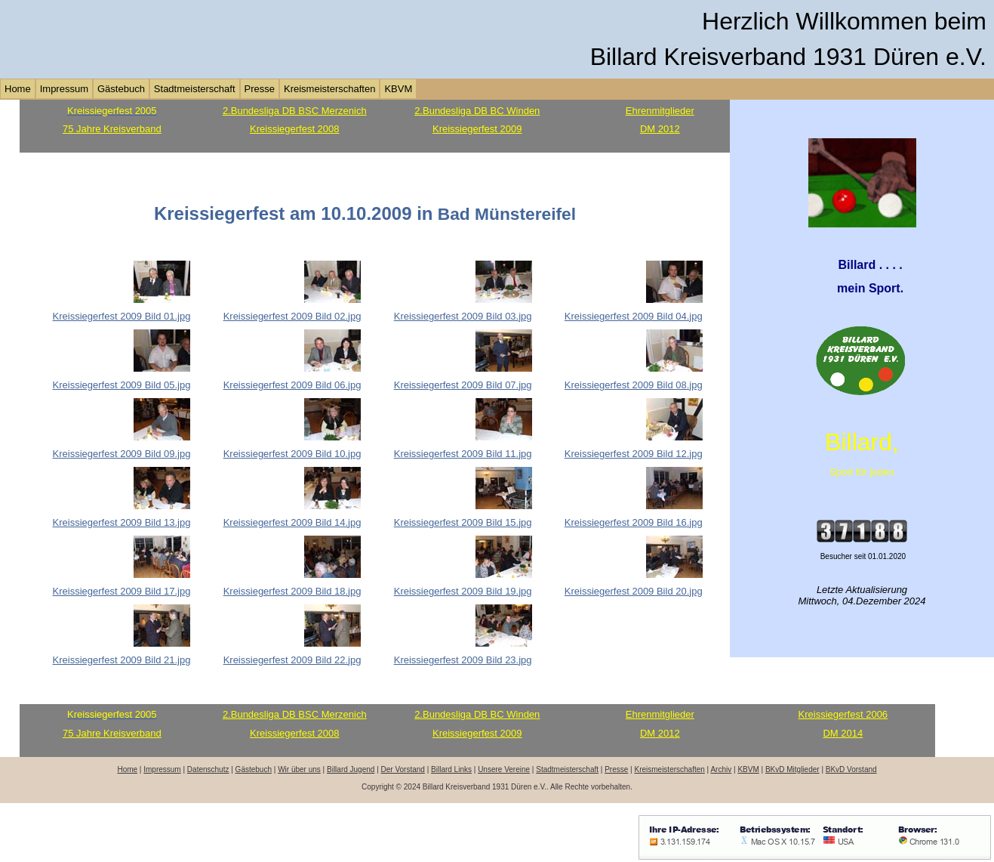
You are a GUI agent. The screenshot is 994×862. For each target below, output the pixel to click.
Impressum (64, 88)
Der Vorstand (403, 769)
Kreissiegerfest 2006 (843, 714)
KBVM (398, 88)
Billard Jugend (350, 769)
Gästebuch (121, 88)
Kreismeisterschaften (329, 88)
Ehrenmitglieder (660, 110)
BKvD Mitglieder (792, 769)
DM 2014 (843, 733)
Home (18, 88)
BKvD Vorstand (851, 769)
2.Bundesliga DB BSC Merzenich (295, 110)
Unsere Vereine (504, 769)
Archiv (720, 769)
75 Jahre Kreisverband (112, 128)
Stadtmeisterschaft (194, 88)
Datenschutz (208, 769)
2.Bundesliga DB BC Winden (477, 110)
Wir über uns (299, 769)
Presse (260, 88)
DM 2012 (660, 128)
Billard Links (451, 769)
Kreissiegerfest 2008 (295, 128)
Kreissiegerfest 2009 (477, 128)
